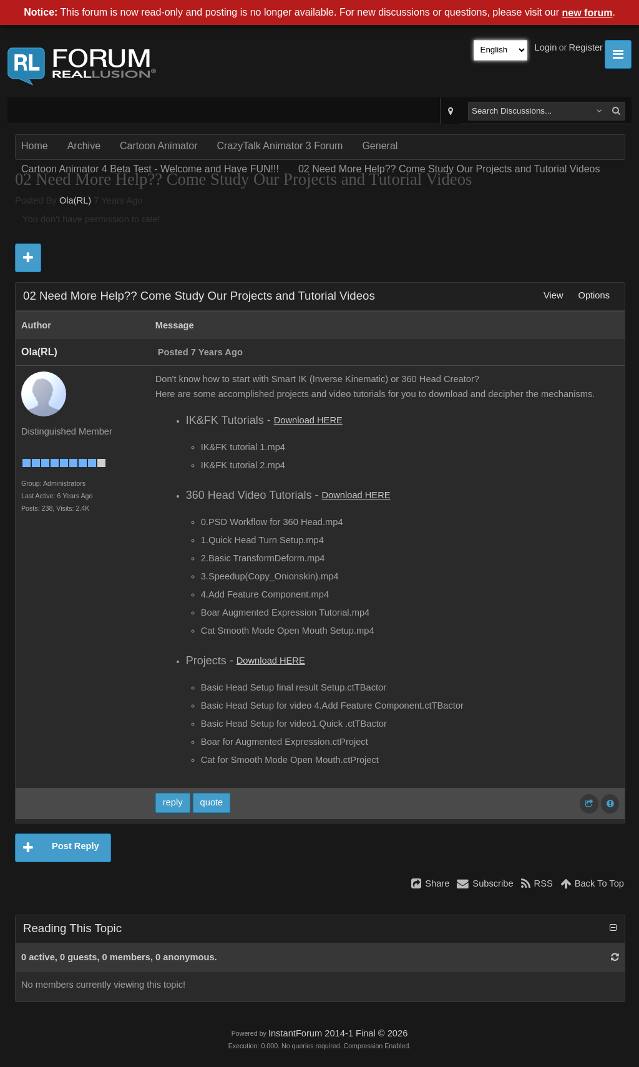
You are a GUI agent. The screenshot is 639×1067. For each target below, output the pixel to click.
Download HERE (308, 420)
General (380, 145)
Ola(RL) (75, 200)
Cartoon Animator (159, 145)
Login (546, 47)
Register (585, 47)
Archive (83, 145)
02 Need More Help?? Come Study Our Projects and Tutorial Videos (449, 169)
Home (34, 145)
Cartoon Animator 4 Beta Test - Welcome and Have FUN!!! (150, 169)
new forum (587, 12)
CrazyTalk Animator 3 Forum (280, 145)
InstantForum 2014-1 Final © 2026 (337, 1033)
